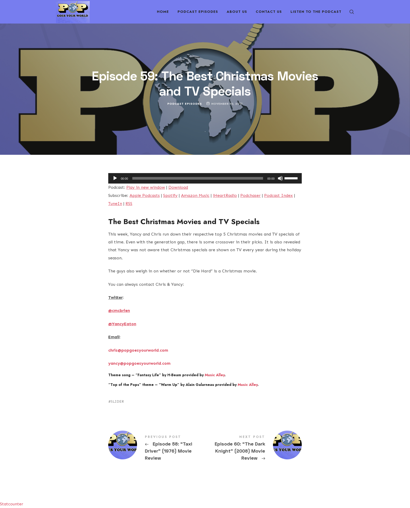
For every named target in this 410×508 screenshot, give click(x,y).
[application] (205, 178)
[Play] (115, 178)
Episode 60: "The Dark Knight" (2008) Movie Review (253, 448)
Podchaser (250, 195)
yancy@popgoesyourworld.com (139, 363)
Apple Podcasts (144, 195)
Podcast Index (278, 195)
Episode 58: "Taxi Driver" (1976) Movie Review (156, 448)
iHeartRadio (225, 195)
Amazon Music (195, 195)
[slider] (197, 178)
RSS (129, 203)
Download (178, 187)
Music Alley (215, 375)
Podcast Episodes (184, 104)
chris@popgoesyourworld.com (138, 350)
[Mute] (280, 178)
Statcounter (11, 503)
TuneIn (115, 203)
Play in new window (145, 187)
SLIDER (117, 401)
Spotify (170, 195)
